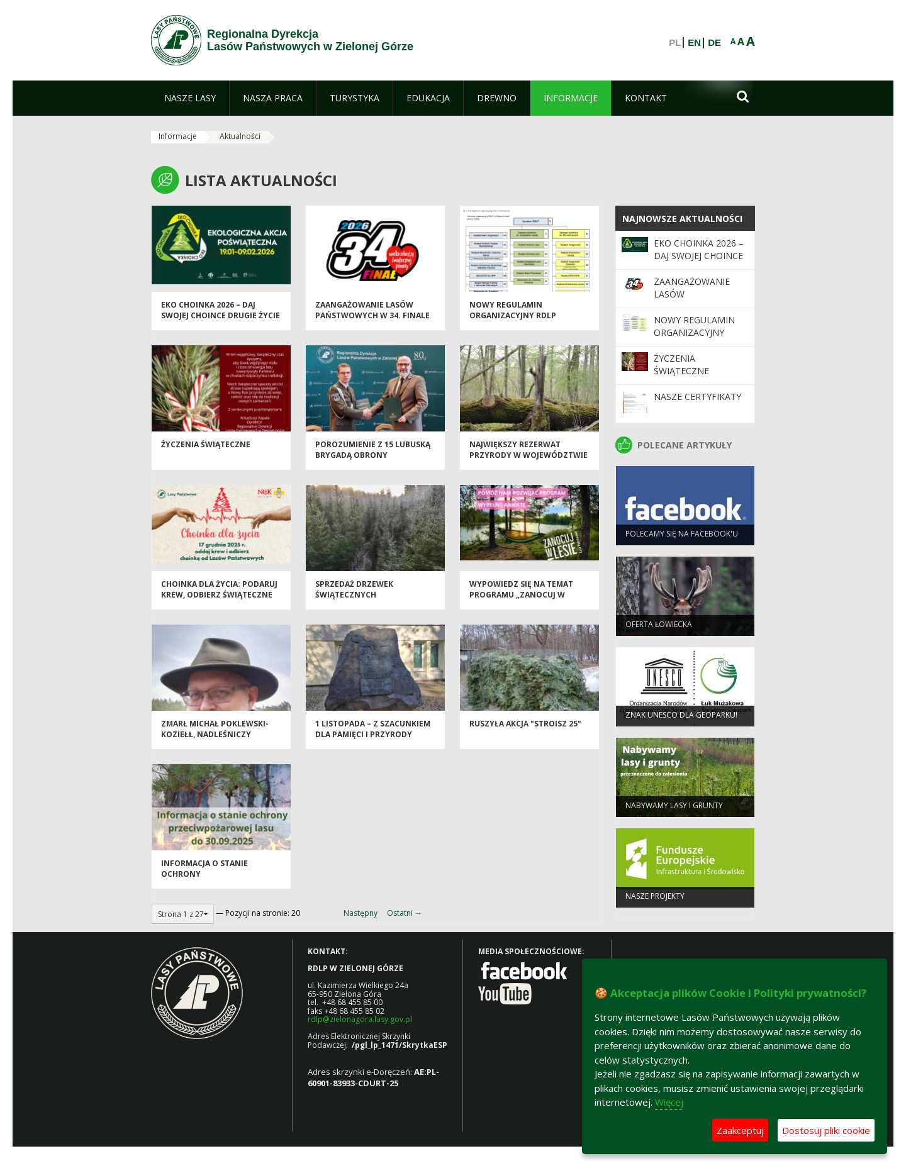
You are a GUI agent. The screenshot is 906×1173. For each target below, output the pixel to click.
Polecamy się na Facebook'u (681, 537)
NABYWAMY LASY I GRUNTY (674, 809)
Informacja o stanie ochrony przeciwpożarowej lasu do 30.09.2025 (219, 884)
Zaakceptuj (740, 1130)
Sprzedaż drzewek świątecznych (354, 593)
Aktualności (240, 136)
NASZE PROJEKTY (655, 899)
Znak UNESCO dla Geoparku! (681, 718)
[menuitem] (190, 98)
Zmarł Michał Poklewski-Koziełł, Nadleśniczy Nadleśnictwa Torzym (215, 739)
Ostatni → (404, 913)
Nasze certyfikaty (697, 397)
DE (714, 43)
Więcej (669, 1102)
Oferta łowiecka (658, 628)
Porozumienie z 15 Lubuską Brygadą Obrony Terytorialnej (372, 459)
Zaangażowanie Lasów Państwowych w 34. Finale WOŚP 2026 (372, 320)
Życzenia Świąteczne (205, 448)
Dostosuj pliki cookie (826, 1130)
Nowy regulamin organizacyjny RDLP (512, 314)
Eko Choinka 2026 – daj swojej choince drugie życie (220, 314)
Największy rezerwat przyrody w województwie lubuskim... (528, 459)
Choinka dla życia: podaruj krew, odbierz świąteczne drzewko (219, 599)
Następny (361, 913)
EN (694, 43)
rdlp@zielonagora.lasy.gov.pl (360, 1019)
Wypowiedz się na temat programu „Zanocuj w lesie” (521, 599)
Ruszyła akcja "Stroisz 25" (525, 728)
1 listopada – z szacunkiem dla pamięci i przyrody (372, 733)
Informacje (178, 136)
